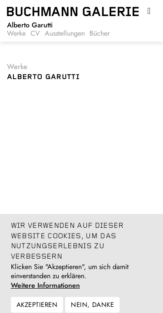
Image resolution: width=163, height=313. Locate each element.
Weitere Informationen (45, 290)
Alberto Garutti (30, 25)
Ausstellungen (65, 33)
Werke (16, 33)
